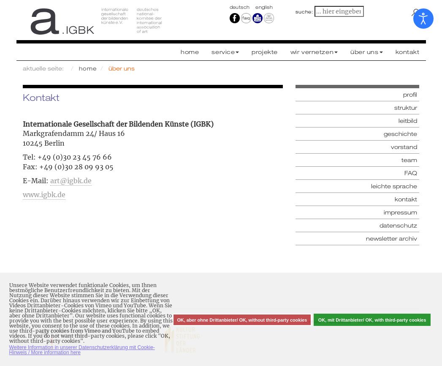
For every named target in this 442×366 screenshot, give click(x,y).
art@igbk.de (71, 180)
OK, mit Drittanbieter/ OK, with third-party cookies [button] (372, 320)
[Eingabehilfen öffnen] (423, 18)
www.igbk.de (44, 194)
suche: (304, 12)
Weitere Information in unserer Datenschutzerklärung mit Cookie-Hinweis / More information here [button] (82, 349)
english (264, 7)
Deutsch (241, 7)
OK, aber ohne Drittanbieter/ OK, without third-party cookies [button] (242, 320)
